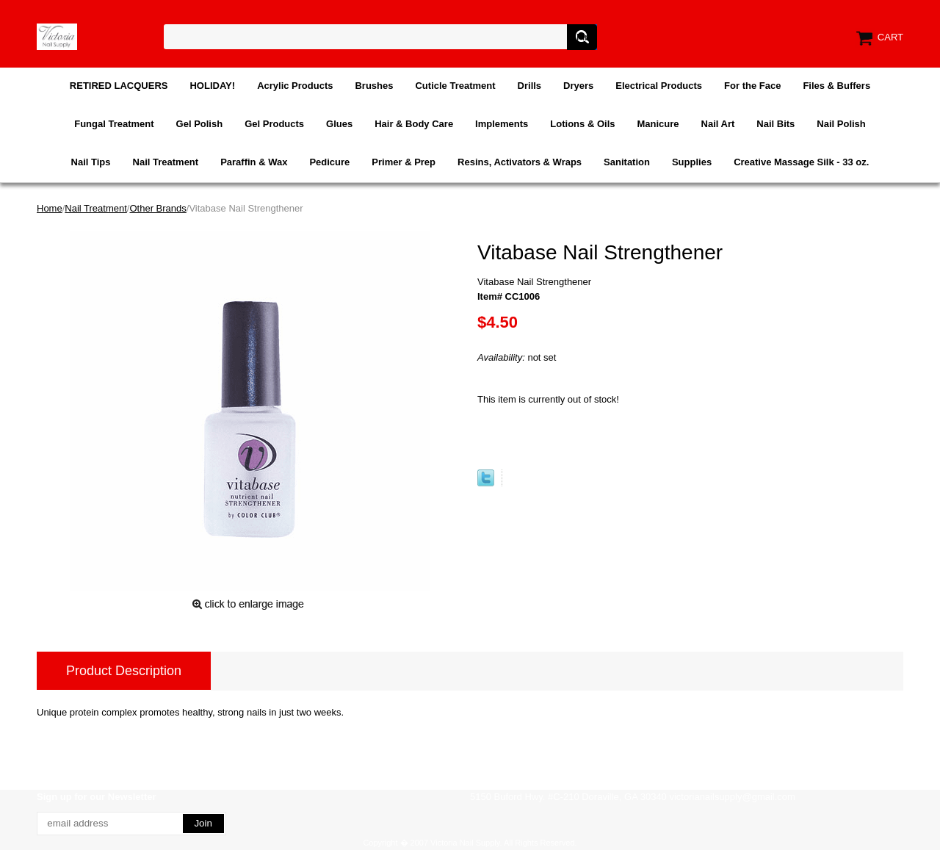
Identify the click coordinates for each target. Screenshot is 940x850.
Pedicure (329, 162)
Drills (530, 85)
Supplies (692, 162)
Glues (339, 123)
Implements (501, 123)
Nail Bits (775, 123)
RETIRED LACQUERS (119, 85)
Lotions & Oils (582, 123)
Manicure (658, 123)
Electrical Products (658, 85)
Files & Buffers (836, 85)
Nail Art (718, 123)
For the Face (752, 85)
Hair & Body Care (414, 123)
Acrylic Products (295, 85)
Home (49, 208)
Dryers (578, 85)
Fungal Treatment (113, 123)
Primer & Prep (403, 162)
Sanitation (627, 162)
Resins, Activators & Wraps (520, 162)
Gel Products (274, 123)
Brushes (374, 85)
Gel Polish (199, 123)
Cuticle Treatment (455, 85)
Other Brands (157, 208)
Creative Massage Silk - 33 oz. (801, 162)
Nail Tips (91, 162)
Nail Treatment (166, 162)
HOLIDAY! (212, 85)
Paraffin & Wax (253, 162)
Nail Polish (841, 123)
